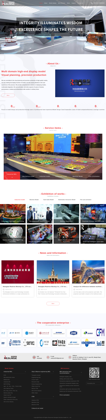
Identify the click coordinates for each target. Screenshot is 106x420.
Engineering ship (36, 377)
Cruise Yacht (35, 379)
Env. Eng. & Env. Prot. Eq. (11, 390)
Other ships (35, 392)
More (8, 95)
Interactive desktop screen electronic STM (69, 386)
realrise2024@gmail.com (57, 358)
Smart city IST (7, 395)
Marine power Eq (8, 392)
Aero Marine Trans (8, 388)
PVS (5, 375)
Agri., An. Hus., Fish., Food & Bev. (13, 386)
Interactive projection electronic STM (69, 381)
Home (40, 3)
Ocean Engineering (37, 384)
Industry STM (35, 400)
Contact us (80, 3)
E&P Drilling (7, 384)
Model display (52, 3)
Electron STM (35, 404)
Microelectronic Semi (9, 377)
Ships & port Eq (36, 386)
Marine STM (35, 388)
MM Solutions (61, 3)
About (45, 3)
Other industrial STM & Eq (11, 399)
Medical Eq (6, 379)
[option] (17, 278)
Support (74, 3)
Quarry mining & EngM (10, 397)
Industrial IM (7, 381)
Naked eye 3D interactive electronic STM (70, 391)
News (68, 3)
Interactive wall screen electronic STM (70, 389)
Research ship (35, 381)
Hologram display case (66, 376)
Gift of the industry (9, 401)
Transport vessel (36, 375)
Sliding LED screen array (66, 378)
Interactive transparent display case (69, 383)
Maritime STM (35, 402)
